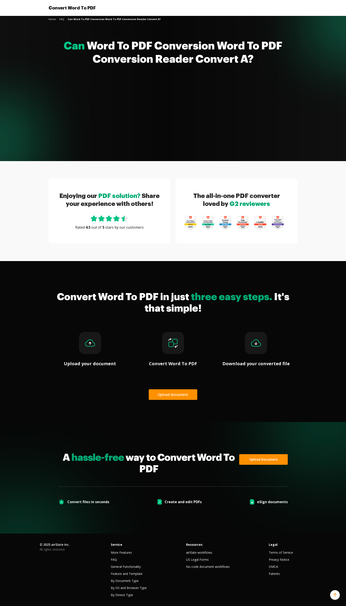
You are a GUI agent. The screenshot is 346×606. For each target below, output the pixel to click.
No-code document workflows (208, 567)
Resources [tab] (194, 544)
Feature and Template (127, 574)
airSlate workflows (199, 552)
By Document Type (125, 581)
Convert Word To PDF (72, 8)
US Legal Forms (197, 559)
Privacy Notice (279, 559)
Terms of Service (281, 552)
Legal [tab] (273, 544)
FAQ (114, 559)
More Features (121, 552)
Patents (274, 574)
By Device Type (122, 595)
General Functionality (126, 567)
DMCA (273, 567)
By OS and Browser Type (129, 588)
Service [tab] (116, 544)
